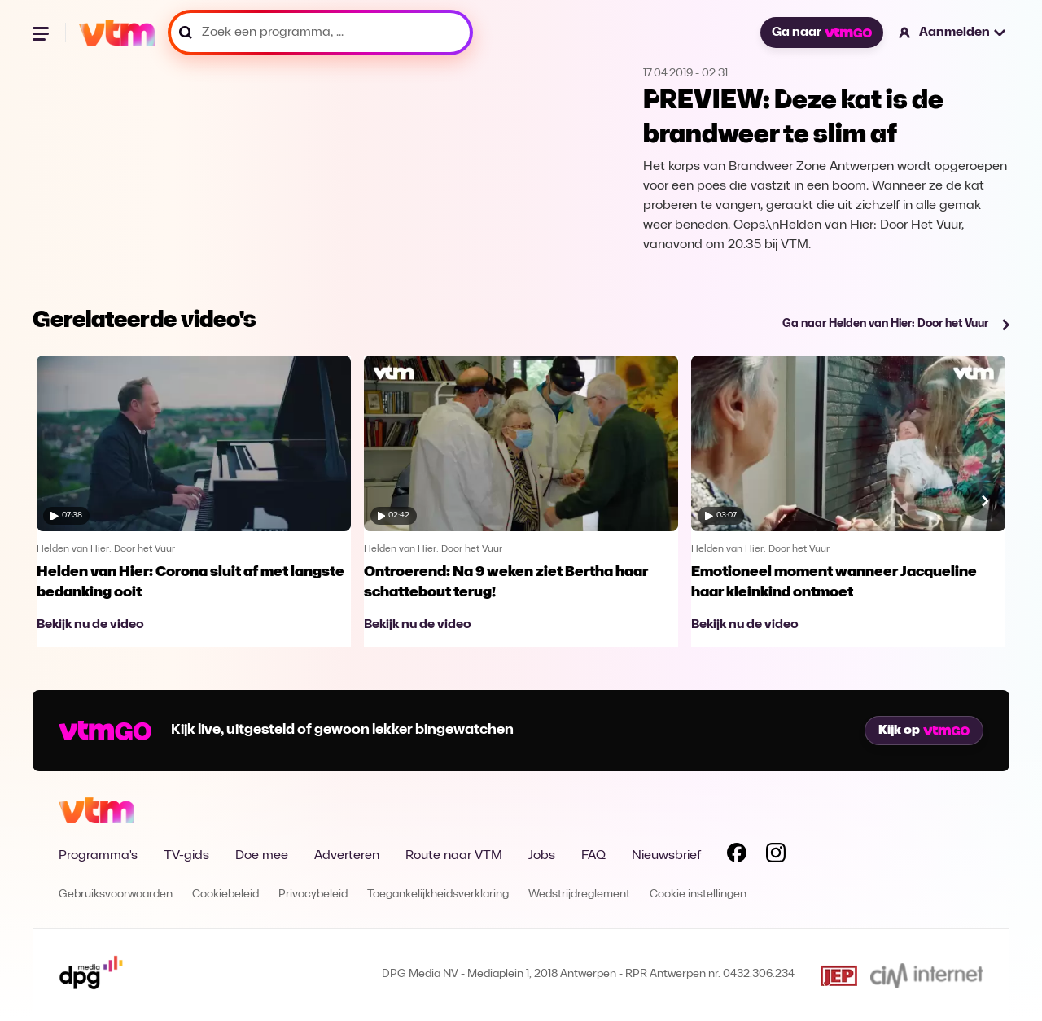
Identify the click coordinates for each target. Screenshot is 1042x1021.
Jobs (541, 855)
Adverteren (346, 855)
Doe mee (261, 855)
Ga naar (821, 32)
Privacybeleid (313, 894)
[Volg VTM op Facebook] (736, 856)
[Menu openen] (42, 32)
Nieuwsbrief (666, 855)
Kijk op (924, 730)
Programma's (98, 855)
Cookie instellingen (698, 894)
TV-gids (186, 855)
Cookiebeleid (225, 894)
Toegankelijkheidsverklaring (438, 894)
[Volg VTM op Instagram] (776, 856)
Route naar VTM (453, 855)
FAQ (593, 855)
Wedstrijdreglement (579, 894)
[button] (952, 32)
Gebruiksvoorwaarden (116, 894)
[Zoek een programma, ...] (320, 32)
